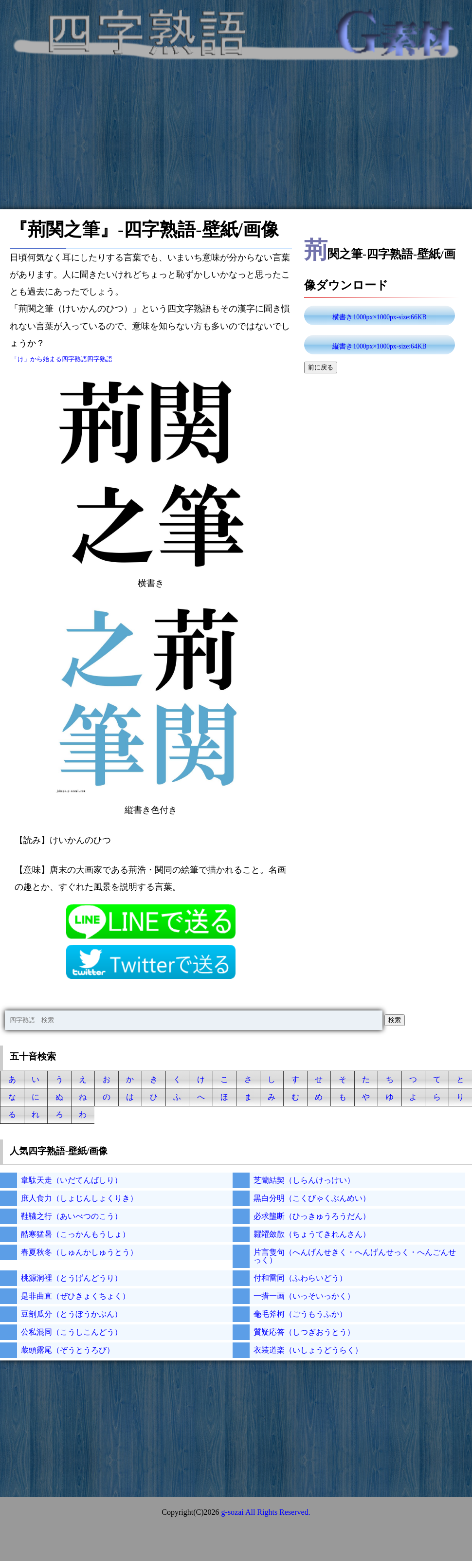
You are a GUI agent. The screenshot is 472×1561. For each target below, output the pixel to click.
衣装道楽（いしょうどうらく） (308, 1350)
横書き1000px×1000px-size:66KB (379, 317)
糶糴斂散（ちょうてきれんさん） (312, 1234)
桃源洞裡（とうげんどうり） (71, 1278)
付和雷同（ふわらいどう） (300, 1278)
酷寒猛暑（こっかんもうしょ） (75, 1234)
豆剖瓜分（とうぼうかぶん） (71, 1314)
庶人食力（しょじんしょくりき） (79, 1198)
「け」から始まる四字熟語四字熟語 (61, 359)
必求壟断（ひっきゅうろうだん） (312, 1216)
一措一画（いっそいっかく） (304, 1296)
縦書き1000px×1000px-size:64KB (379, 346)
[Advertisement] (236, 141)
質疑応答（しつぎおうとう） (304, 1332)
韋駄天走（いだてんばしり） (71, 1180)
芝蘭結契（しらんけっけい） (304, 1180)
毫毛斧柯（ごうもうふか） (300, 1314)
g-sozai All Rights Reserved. (265, 1512)
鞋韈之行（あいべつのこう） (71, 1216)
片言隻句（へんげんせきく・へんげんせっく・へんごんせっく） (355, 1256)
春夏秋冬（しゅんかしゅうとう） (79, 1252)
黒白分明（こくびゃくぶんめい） (312, 1198)
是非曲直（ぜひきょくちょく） (75, 1296)
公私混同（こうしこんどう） (71, 1332)
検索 (394, 1020)
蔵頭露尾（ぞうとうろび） (67, 1350)
